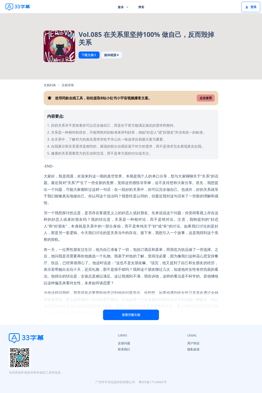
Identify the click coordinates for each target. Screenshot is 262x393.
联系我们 (124, 349)
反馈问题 (124, 343)
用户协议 (193, 343)
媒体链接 (111, 55)
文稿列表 (50, 85)
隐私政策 (193, 349)
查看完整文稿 (131, 315)
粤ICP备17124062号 (153, 382)
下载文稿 (89, 55)
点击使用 (206, 98)
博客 (141, 7)
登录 (251, 7)
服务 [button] (123, 7)
